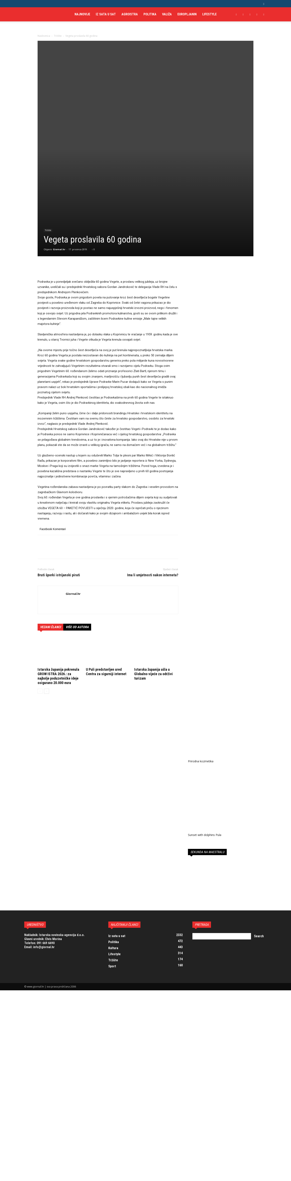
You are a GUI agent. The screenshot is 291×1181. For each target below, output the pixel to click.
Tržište (58, 36)
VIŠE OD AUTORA (77, 555)
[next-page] (46, 619)
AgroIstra (129, 14)
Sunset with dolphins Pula (204, 761)
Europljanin (187, 14)
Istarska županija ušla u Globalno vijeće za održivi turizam (153, 602)
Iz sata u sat (106, 14)
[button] (264, 3)
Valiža (167, 14)
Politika (149, 14)
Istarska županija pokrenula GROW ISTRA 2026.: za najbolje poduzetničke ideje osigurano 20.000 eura (58, 604)
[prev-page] (40, 619)
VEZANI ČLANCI (50, 555)
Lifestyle (209, 14)
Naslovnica (44, 36)
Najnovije (82, 14)
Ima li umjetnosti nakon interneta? (152, 503)
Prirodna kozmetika (200, 688)
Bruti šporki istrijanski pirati (59, 503)
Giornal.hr (59, 177)
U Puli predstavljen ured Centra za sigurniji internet (106, 599)
